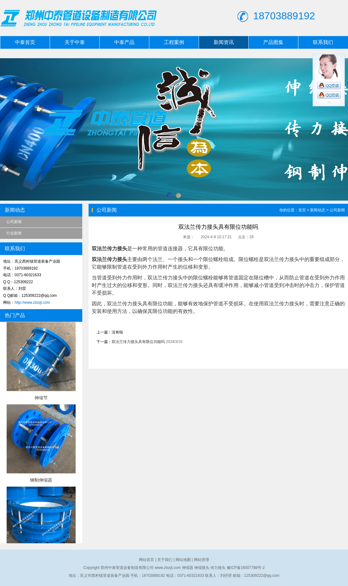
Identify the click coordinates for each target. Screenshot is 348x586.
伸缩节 (41, 397)
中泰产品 (124, 42)
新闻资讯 (224, 42)
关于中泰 (75, 42)
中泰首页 (25, 42)
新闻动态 (317, 210)
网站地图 (183, 560)
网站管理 (201, 560)
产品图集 (273, 42)
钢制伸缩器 (41, 480)
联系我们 (323, 42)
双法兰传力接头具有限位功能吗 (138, 342)
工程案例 (174, 42)
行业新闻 (14, 233)
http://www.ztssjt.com (32, 302)
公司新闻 (14, 222)
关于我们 (164, 560)
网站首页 (146, 560)
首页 (302, 210)
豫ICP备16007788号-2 (246, 567)
